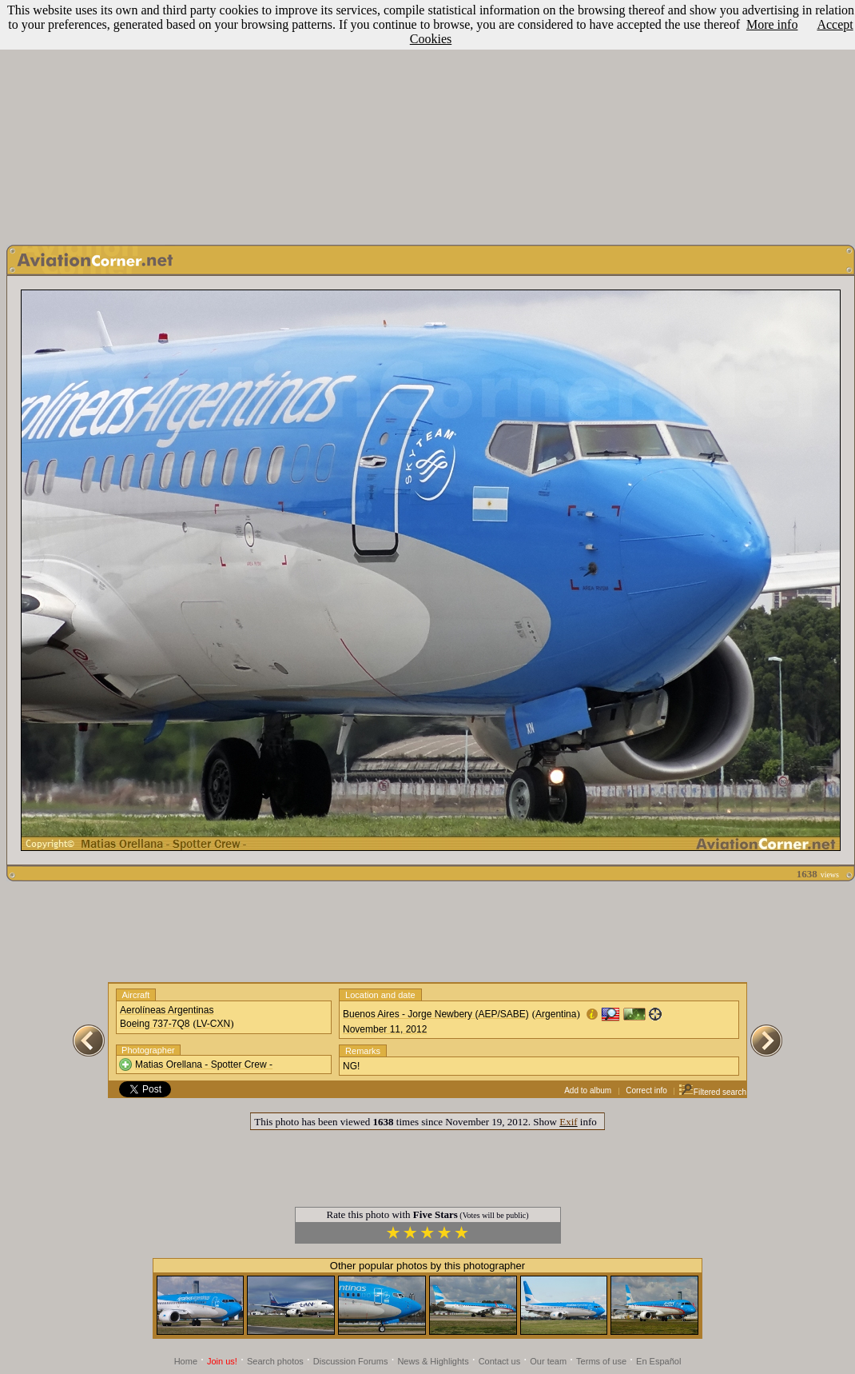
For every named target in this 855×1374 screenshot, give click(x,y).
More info (771, 24)
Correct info (646, 1090)
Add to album (587, 1090)
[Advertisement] (428, 118)
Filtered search (712, 1092)
